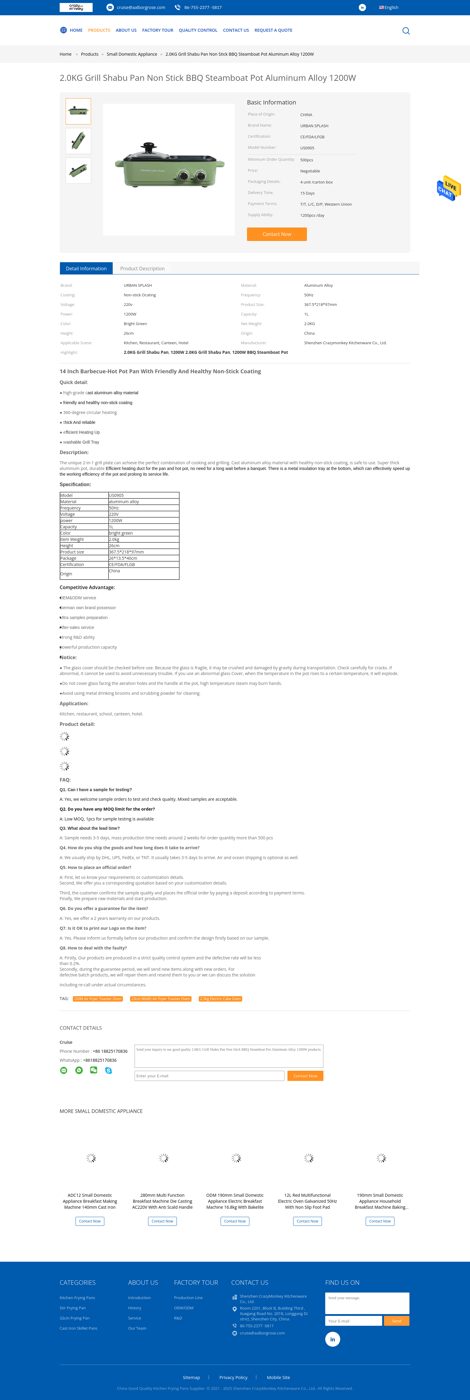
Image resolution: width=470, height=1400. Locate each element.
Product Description (142, 268)
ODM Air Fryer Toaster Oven (97, 998)
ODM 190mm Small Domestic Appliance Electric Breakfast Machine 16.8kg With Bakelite (234, 1201)
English (391, 7)
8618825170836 (101, 1060)
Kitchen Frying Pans (77, 1297)
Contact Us (236, 30)
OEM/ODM (184, 1307)
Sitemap (191, 1377)
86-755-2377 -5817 (203, 7)
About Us (126, 30)
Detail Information (86, 268)
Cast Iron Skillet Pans (78, 1328)
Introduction (139, 1297)
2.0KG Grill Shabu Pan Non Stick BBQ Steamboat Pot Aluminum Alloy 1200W (239, 54)
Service (134, 1318)
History (134, 1307)
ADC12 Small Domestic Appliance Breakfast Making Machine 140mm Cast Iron (90, 1201)
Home (71, 30)
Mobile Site (278, 1377)
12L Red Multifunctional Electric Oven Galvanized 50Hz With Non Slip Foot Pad (307, 1201)
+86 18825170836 (110, 1051)
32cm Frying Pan (75, 1318)
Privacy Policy (233, 1377)
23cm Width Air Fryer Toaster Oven (161, 998)
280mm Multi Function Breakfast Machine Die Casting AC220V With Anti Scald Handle (162, 1201)
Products (99, 30)
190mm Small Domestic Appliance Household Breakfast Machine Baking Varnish (380, 1204)
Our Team (137, 1328)
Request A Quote (273, 30)
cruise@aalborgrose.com (141, 7)
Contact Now (277, 234)
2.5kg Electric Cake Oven (220, 998)
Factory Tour (157, 30)
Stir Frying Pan (73, 1307)
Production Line (188, 1297)
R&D (178, 1318)
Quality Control (198, 30)
